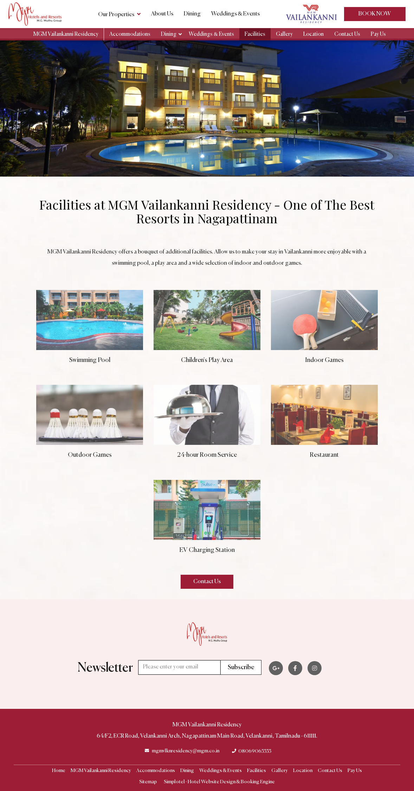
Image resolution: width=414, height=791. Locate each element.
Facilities (255, 34)
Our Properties (119, 14)
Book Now (374, 14)
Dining (192, 14)
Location (313, 34)
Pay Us (378, 34)
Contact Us (347, 34)
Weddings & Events (235, 14)
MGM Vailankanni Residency (65, 34)
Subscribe (241, 667)
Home (58, 770)
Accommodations (129, 34)
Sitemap (148, 781)
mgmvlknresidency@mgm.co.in (185, 751)
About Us (162, 14)
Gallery (284, 34)
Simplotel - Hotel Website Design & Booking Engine (219, 781)
